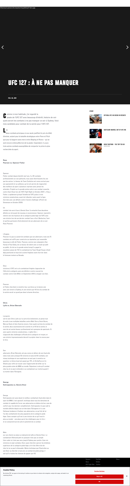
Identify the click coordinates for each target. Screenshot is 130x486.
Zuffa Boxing (109, 8)
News (31, 8)
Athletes (23, 8)
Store (87, 462)
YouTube (98, 459)
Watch (99, 8)
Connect (90, 8)
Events (5, 8)
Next (126, 47)
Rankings (14, 8)
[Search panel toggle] (123, 8)
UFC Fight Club (90, 465)
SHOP (117, 8)
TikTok (98, 462)
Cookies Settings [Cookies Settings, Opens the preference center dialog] (99, 471)
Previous (3, 47)
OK (99, 481)
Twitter (98, 465)
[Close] (127, 476)
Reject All (99, 476)
